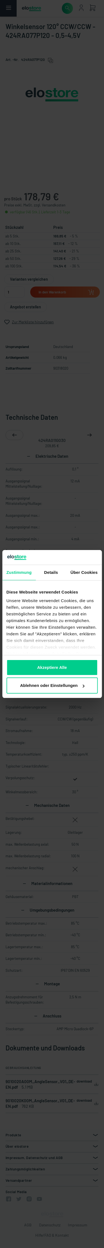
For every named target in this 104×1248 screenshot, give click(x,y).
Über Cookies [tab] (84, 572)
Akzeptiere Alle (52, 667)
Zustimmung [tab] (19, 572)
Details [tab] (51, 572)
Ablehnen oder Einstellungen (52, 685)
